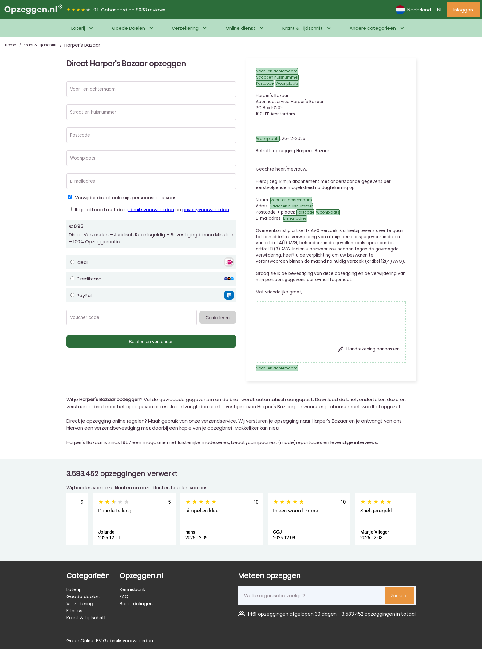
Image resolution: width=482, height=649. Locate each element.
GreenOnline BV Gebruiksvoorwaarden (109, 640)
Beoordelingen (136, 603)
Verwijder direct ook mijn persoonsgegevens (125, 197)
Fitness (74, 610)
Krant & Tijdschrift (302, 28)
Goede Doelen (128, 28)
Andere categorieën (373, 28)
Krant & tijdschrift (86, 617)
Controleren (218, 317)
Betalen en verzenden (151, 341)
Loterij (78, 28)
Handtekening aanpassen (368, 349)
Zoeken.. (400, 595)
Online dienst (240, 28)
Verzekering (185, 28)
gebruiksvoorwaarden (149, 209)
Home (11, 45)
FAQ (124, 596)
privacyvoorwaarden (205, 209)
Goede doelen (83, 596)
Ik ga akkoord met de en (152, 209)
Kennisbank (132, 589)
